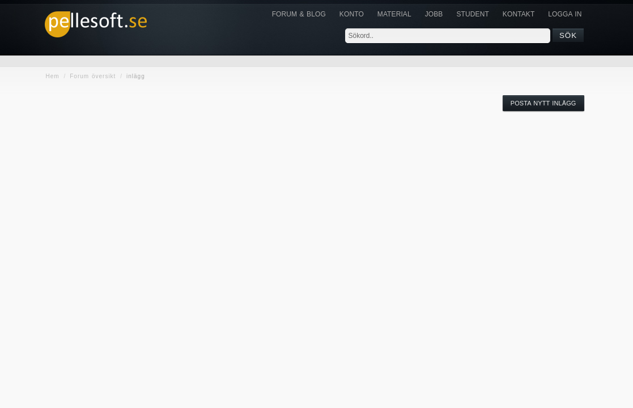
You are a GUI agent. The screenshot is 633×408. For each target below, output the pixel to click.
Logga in (564, 14)
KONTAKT (518, 14)
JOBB (434, 14)
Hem (53, 76)
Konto (351, 14)
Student (472, 14)
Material (394, 14)
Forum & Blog (299, 14)
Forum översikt (93, 76)
